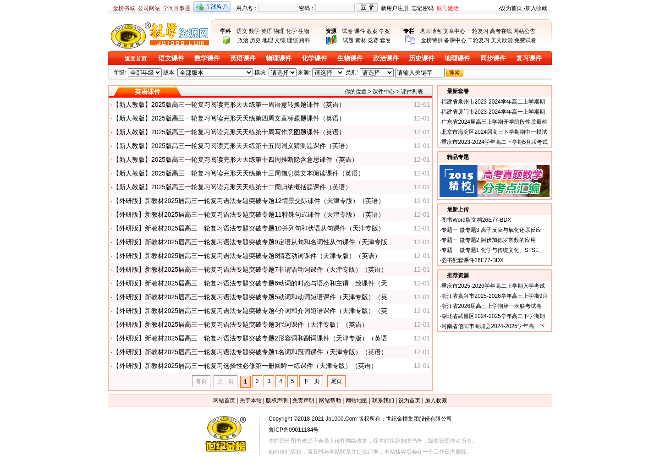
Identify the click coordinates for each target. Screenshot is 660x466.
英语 (266, 31)
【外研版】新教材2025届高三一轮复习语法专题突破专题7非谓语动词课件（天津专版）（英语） (250, 269)
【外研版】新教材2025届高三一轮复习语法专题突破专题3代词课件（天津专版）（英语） (240, 324)
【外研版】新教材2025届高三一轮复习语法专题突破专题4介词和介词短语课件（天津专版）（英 (250, 310)
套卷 (385, 40)
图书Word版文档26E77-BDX (476, 220)
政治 (242, 40)
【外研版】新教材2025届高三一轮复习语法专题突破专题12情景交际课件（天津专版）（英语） (249, 200)
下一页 (311, 381)
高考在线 (501, 31)
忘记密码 (423, 8)
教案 (372, 31)
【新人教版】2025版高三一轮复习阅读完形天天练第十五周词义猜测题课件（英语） (232, 145)
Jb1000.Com (341, 419)
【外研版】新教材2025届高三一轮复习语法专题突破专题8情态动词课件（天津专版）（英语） (247, 255)
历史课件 (421, 58)
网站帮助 (330, 400)
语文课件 (171, 58)
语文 (242, 31)
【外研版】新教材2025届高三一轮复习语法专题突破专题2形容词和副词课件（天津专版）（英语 (250, 338)
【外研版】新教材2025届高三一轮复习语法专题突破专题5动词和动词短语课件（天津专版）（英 (250, 297)
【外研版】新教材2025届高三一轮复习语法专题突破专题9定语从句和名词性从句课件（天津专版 (250, 242)
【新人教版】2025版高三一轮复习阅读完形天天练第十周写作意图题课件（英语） (229, 132)
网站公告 (524, 31)
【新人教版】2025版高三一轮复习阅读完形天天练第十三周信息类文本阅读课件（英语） (238, 173)
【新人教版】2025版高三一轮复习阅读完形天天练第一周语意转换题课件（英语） (229, 104)
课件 (359, 31)
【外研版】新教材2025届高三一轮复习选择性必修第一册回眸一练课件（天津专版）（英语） (245, 365)
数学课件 (207, 58)
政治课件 (386, 58)
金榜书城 (124, 8)
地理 (267, 40)
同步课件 (493, 58)
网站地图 (357, 400)
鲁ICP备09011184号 (294, 430)
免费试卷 (525, 40)
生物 (303, 31)
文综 (280, 40)
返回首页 (136, 58)
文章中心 (454, 31)
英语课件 (243, 58)
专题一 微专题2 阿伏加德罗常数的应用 (488, 240)
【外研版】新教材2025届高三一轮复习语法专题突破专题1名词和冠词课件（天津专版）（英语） (250, 352)
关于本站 (251, 400)
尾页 (336, 381)
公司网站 (149, 8)
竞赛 (373, 40)
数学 (254, 31)
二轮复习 (479, 40)
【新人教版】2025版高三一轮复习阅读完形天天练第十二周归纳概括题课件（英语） (232, 187)
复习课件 (529, 58)
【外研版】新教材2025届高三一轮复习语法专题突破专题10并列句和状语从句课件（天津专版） (249, 228)
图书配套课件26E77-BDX (472, 260)
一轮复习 (478, 31)
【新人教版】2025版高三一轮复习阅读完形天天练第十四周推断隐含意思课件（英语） (235, 159)
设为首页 (511, 8)
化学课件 (314, 58)
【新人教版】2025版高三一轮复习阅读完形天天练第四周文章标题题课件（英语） (229, 118)
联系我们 (383, 400)
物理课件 (279, 58)
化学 (291, 31)
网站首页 (224, 400)
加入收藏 (536, 8)
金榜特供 (432, 40)
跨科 (304, 40)
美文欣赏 (502, 40)
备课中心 (455, 40)
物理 (279, 31)
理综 (292, 40)
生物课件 (350, 58)
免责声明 (303, 400)
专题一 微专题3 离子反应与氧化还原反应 (491, 230)
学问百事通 (176, 8)
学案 (384, 31)
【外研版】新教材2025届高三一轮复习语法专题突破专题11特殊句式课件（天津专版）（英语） (249, 214)
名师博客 (431, 31)
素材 (360, 40)
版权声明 (277, 400)
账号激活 (448, 8)
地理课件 (457, 58)
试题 (348, 40)
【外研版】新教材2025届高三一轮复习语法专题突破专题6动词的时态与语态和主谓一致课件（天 (250, 283)
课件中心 (384, 91)
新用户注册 (394, 8)
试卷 (347, 31)
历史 (255, 40)
